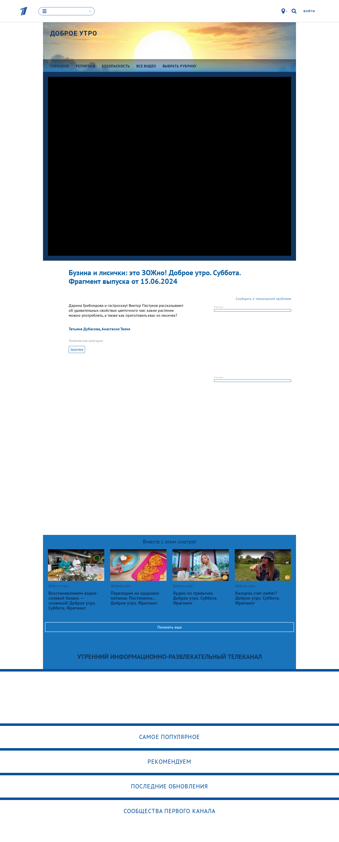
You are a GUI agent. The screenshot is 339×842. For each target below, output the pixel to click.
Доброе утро (73, 33)
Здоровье (77, 349)
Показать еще (169, 627)
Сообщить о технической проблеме (263, 298)
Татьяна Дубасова (84, 328)
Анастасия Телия (116, 328)
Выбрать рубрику (180, 66)
